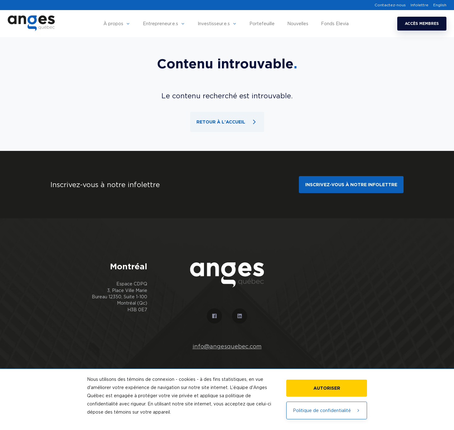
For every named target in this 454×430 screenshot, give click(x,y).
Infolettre (419, 5)
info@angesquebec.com (227, 346)
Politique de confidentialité (326, 410)
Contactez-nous (390, 5)
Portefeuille (262, 23)
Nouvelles (297, 23)
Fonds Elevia (335, 23)
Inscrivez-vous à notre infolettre (351, 184)
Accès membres (422, 23)
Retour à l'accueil (227, 122)
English (439, 5)
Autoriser (326, 388)
